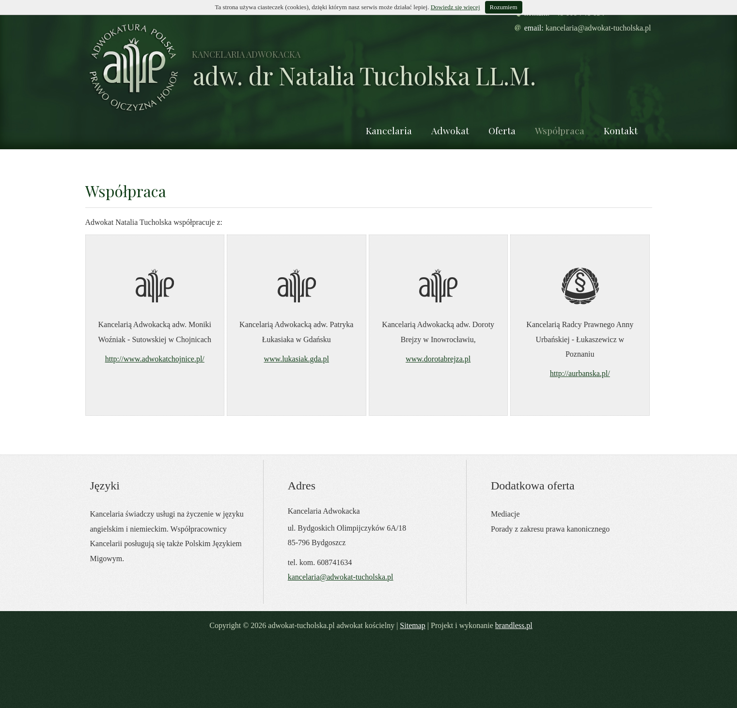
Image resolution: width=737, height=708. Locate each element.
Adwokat (450, 130)
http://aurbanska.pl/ (580, 373)
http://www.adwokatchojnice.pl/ (154, 359)
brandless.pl (514, 625)
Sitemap (412, 625)
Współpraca (559, 130)
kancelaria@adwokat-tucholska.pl (598, 28)
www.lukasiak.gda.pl (296, 359)
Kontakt (621, 130)
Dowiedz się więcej (455, 7)
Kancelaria (389, 130)
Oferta (502, 130)
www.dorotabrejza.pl (438, 359)
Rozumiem (503, 7)
